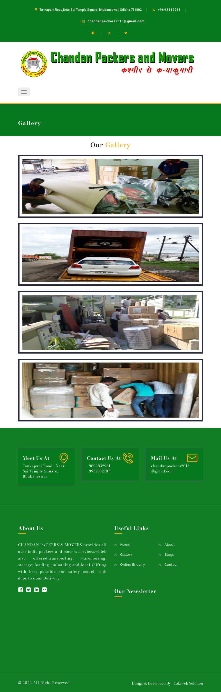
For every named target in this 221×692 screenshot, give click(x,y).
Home (178, 144)
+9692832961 (169, 10)
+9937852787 (98, 471)
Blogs (169, 554)
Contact (171, 564)
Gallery (126, 554)
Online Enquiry (132, 564)
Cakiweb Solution (188, 683)
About (170, 544)
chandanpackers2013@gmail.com (116, 21)
